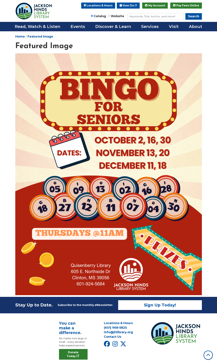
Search (193, 16)
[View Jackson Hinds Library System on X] (123, 345)
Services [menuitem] (150, 26)
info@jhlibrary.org (118, 332)
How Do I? (128, 5)
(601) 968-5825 (115, 328)
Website (117, 16)
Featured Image (40, 36)
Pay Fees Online (186, 5)
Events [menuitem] (78, 26)
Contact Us (112, 337)
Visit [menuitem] (174, 26)
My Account (155, 5)
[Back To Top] (208, 355)
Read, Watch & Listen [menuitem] (37, 26)
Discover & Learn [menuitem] (113, 26)
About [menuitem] (195, 26)
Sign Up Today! (160, 305)
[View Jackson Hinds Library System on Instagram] (115, 345)
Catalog (100, 16)
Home (20, 36)
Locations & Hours (98, 5)
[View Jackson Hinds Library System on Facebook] (107, 345)
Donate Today (73, 354)
